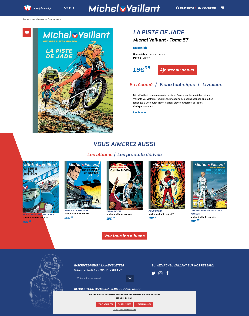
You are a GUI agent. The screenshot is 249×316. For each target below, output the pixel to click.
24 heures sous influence (86, 214)
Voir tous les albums (172, 235)
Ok (130, 278)
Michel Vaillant (124, 8)
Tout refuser (124, 304)
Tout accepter (105, 304)
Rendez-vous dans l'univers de (107, 289)
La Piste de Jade (53, 19)
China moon (161, 211)
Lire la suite (139, 112)
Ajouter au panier (177, 70)
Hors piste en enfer (124, 210)
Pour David (202, 210)
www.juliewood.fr (42, 8)
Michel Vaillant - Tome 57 (160, 40)
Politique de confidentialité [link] (124, 310)
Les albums (37, 19)
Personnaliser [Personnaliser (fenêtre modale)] (143, 304)
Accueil (26, 19)
